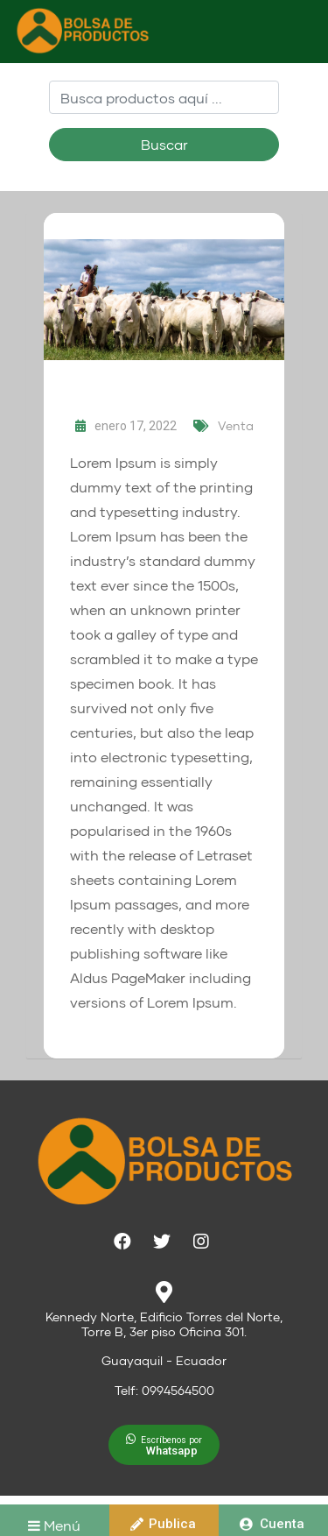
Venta (236, 425)
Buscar (164, 144)
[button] (164, 1445)
